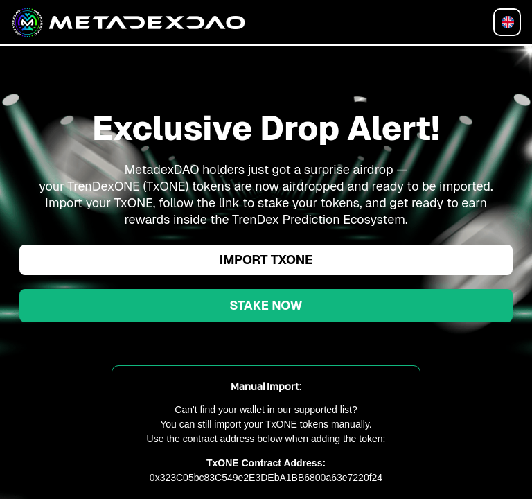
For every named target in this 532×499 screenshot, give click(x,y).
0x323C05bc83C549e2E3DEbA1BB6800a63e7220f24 (266, 477)
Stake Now (265, 305)
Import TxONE (266, 260)
